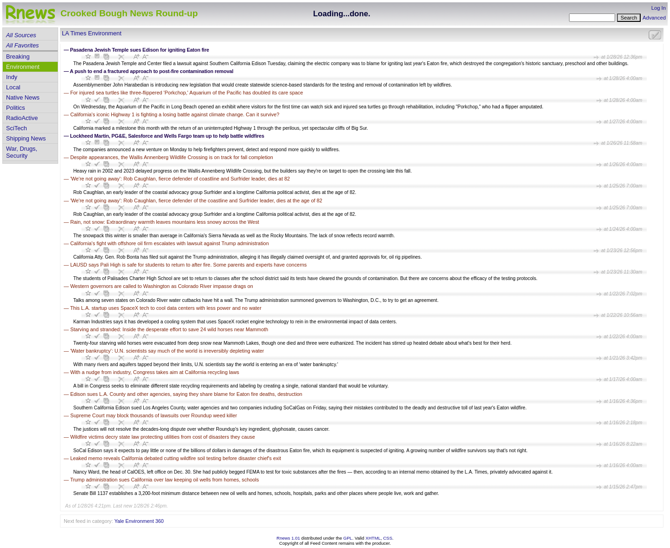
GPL (347, 538)
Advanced (654, 17)
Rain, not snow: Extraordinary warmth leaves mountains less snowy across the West (164, 222)
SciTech (16, 128)
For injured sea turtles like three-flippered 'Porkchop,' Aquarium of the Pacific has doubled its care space (186, 92)
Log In (658, 8)
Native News (23, 97)
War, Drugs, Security (21, 152)
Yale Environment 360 (139, 521)
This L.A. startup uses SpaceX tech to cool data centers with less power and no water (165, 308)
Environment (23, 66)
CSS (387, 538)
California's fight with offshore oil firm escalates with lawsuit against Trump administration (169, 243)
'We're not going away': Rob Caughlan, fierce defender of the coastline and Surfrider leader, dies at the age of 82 (196, 200)
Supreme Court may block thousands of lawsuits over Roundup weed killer (153, 415)
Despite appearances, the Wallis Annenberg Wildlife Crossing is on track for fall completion (171, 157)
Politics (15, 107)
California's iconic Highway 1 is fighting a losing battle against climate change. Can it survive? (174, 114)
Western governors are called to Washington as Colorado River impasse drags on (161, 286)
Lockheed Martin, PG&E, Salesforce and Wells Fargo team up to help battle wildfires (167, 136)
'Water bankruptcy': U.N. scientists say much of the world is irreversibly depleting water (167, 351)
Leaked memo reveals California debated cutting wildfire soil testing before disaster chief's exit (175, 458)
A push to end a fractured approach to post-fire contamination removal (151, 71)
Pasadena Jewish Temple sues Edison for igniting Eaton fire (139, 50)
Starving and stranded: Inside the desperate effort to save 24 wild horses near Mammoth (169, 329)
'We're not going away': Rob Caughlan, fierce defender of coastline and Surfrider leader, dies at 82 (180, 178)
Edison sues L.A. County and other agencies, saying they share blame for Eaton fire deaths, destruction (186, 394)
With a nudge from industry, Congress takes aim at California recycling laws (154, 372)
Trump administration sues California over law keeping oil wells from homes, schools (164, 479)
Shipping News (26, 138)
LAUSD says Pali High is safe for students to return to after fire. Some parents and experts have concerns (188, 264)
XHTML (373, 538)
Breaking (18, 56)
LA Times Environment (91, 33)
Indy (11, 77)
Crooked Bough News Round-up (129, 13)
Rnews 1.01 (288, 538)
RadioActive (22, 117)
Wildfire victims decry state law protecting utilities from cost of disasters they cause (162, 437)
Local (13, 87)
